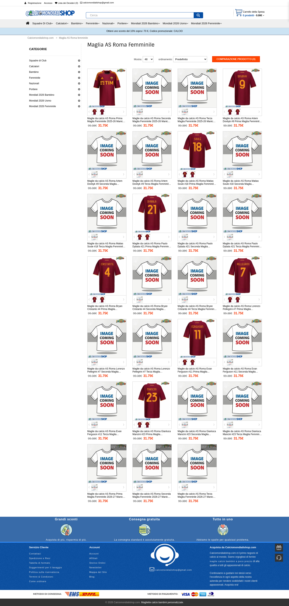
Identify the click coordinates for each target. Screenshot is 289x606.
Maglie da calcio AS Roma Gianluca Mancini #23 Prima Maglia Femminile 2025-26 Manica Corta (151, 433)
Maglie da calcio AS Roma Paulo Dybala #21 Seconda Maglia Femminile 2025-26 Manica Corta (195, 246)
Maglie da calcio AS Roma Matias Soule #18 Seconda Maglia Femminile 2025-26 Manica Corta (241, 183)
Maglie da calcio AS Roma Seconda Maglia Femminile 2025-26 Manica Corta (151, 121)
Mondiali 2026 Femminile (42, 106)
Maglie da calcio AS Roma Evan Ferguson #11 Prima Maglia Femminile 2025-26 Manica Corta (195, 371)
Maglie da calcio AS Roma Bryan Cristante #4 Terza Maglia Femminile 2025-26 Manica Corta (197, 308)
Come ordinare (37, 581)
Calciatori (34, 66)
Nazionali (34, 83)
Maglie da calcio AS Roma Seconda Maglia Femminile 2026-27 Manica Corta (151, 496)
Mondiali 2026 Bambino (41, 94)
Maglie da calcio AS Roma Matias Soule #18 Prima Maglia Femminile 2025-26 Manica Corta (196, 183)
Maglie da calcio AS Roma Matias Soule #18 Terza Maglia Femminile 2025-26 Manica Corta (105, 246)
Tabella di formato (39, 562)
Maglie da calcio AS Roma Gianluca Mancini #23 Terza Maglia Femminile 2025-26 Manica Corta (242, 433)
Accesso (48, 3)
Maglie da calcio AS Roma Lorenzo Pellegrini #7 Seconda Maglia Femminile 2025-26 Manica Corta (106, 371)
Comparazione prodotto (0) (236, 59)
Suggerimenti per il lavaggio (45, 567)
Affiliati (93, 557)
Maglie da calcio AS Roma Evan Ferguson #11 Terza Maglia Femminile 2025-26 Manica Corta (105, 433)
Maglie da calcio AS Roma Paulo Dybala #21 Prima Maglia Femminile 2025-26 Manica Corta (151, 246)
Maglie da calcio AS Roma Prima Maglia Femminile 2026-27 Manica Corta (105, 496)
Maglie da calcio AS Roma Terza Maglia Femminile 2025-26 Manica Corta (196, 121)
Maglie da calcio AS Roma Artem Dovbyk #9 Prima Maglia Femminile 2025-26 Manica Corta (242, 121)
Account (94, 553)
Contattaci (35, 553)
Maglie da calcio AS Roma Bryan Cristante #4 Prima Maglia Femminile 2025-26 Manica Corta (105, 308)
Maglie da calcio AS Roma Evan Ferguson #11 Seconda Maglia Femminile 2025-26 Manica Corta (240, 371)
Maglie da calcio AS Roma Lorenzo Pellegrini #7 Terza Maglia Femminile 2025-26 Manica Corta (151, 371)
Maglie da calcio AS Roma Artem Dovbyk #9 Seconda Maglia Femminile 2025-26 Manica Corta (105, 183)
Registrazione (34, 3)
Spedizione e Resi (39, 557)
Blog (92, 576)
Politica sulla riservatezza (44, 571)
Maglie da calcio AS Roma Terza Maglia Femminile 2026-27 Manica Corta (196, 496)
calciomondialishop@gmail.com (97, 2)
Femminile (34, 77)
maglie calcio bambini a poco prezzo (231, 560)
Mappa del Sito (98, 571)
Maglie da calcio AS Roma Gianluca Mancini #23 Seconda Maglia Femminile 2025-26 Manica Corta (197, 433)
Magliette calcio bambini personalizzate (162, 601)
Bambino (34, 72)
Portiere (33, 89)
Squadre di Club (37, 60)
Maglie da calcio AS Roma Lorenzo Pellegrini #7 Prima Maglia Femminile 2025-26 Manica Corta (241, 308)
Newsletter (95, 567)
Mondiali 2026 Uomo (40, 100)
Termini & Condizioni (41, 576)
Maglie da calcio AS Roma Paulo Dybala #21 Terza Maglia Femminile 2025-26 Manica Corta (242, 246)
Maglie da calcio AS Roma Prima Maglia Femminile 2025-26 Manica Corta (105, 121)
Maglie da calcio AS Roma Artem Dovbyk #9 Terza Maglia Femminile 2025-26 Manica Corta (151, 183)
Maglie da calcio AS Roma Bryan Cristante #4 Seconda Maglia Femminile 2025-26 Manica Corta (150, 308)
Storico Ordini (97, 562)
